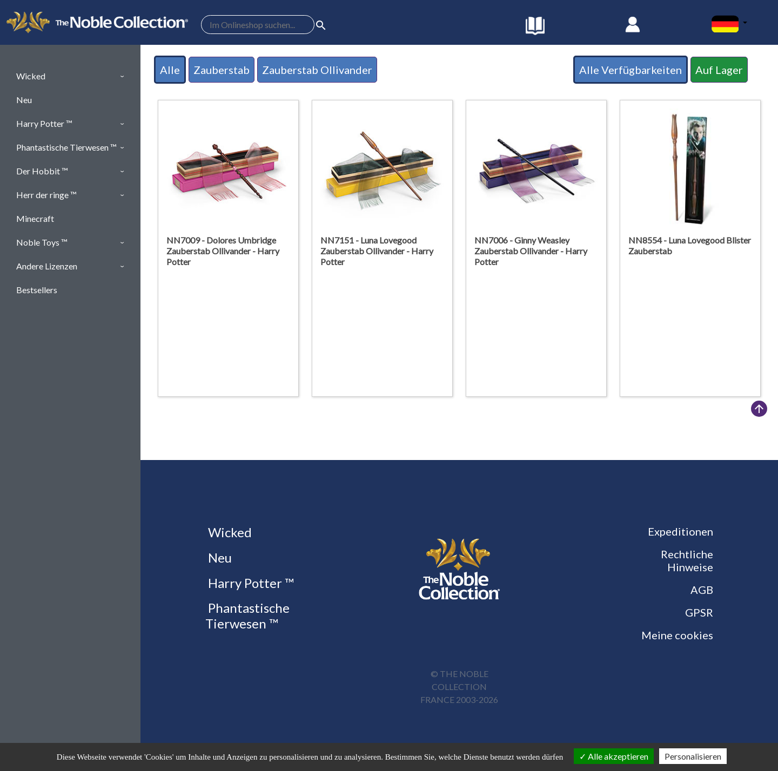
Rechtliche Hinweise (687, 560)
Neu (218, 557)
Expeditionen (680, 531)
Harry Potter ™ (249, 583)
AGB (701, 589)
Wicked (228, 532)
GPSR (699, 612)
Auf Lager (719, 69)
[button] (70, 76)
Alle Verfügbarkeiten (630, 69)
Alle (170, 69)
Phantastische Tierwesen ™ (247, 615)
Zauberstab (221, 69)
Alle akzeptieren (613, 756)
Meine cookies (677, 634)
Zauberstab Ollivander (317, 69)
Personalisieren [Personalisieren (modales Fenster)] (693, 756)
